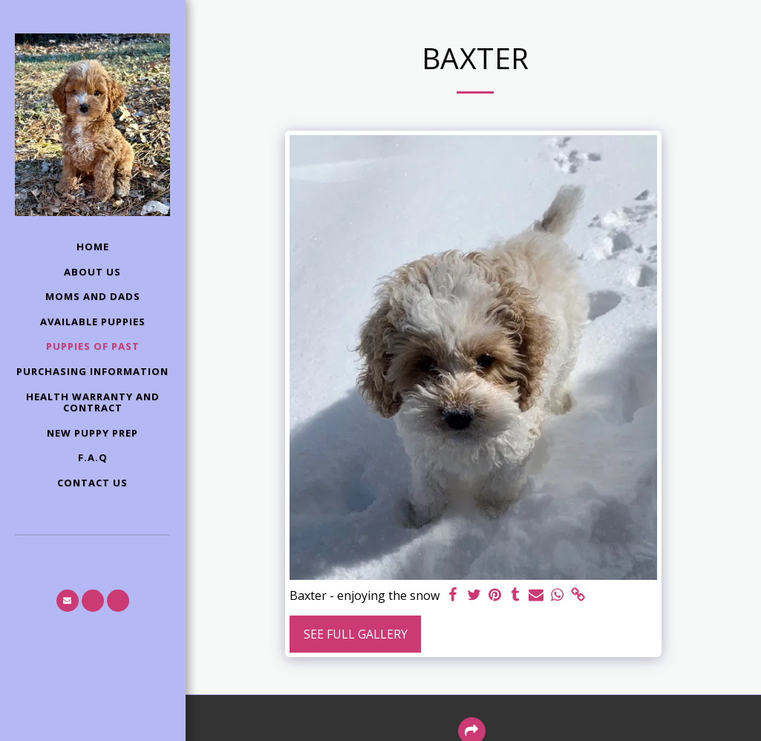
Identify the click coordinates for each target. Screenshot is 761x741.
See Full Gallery (356, 634)
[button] (67, 601)
